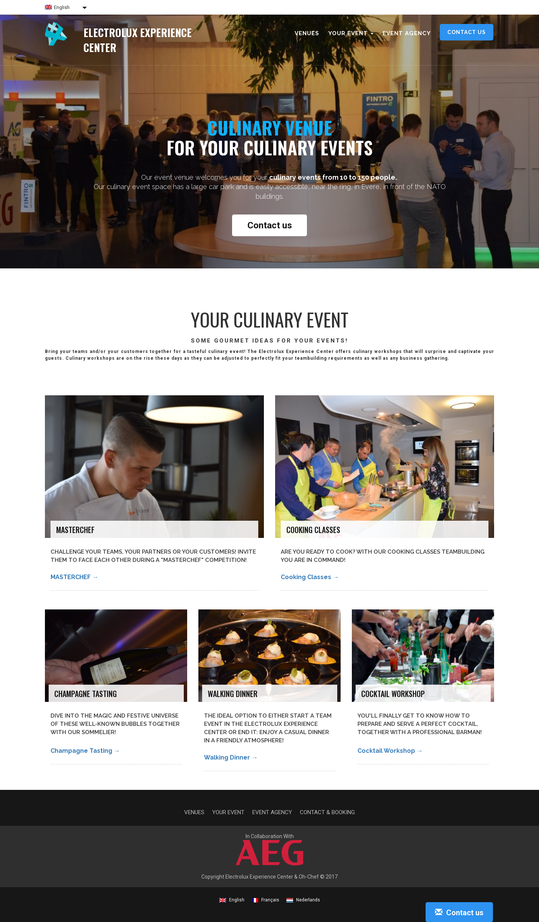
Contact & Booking (327, 812)
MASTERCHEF (74, 577)
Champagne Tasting (85, 750)
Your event (228, 812)
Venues (307, 33)
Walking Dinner (231, 757)
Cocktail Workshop (390, 750)
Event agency (407, 33)
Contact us (466, 32)
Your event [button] (351, 33)
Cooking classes (310, 577)
